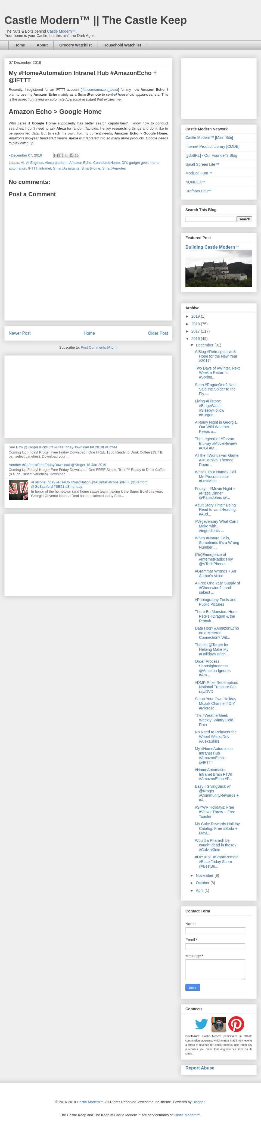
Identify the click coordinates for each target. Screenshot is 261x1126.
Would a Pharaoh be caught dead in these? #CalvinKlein (216, 845)
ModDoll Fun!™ (198, 173)
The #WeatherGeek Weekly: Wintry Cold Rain (214, 720)
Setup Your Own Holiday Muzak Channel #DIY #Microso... (215, 703)
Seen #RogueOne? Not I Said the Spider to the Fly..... (216, 389)
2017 (196, 331)
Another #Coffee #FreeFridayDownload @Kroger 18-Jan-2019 (57, 465)
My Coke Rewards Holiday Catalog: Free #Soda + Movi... (217, 828)
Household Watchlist (122, 45)
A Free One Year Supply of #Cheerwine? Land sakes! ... (217, 588)
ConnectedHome (106, 163)
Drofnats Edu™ (198, 191)
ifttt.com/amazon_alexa (100, 89)
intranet (45, 168)
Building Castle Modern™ (212, 247)
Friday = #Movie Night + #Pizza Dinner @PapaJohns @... (215, 493)
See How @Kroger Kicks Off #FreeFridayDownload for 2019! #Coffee (63, 447)
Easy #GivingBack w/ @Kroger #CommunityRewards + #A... (217, 793)
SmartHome (90, 168)
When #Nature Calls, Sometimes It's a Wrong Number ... (217, 542)
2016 (196, 338)
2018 (196, 324)
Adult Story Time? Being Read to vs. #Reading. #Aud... (216, 510)
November (205, 875)
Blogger (198, 1102)
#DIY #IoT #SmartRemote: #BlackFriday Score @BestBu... (217, 861)
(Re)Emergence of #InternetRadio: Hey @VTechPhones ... (214, 559)
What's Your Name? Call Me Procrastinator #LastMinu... (215, 476)
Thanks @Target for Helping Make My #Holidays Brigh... (212, 649)
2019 (196, 316)
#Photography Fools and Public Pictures (216, 602)
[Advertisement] (88, 396)
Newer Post (20, 333)
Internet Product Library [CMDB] (212, 146)
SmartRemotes (114, 168)
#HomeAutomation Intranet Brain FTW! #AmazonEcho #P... (213, 774)
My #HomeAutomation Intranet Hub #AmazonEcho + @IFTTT (214, 755)
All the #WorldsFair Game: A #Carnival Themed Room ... (217, 460)
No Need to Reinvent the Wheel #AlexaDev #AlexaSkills (216, 736)
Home (19, 45)
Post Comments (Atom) (99, 347)
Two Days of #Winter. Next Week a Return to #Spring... (217, 373)
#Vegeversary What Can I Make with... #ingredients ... (216, 526)
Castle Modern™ (61, 31)
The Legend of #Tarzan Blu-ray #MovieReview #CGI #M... (216, 443)
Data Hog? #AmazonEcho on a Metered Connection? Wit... (217, 633)
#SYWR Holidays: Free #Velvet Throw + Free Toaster (215, 812)
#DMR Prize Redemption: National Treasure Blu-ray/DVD (216, 687)
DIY (124, 163)
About (42, 45)
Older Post (158, 333)
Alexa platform (56, 163)
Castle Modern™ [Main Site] (209, 137)
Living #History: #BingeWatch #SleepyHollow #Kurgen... (209, 408)
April (200, 890)
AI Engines (34, 163)
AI (22, 163)
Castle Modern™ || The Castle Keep (95, 20)
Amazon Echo (80, 163)
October (203, 883)
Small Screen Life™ (202, 164)
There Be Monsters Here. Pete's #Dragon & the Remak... (216, 616)
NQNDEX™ (195, 182)
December (205, 345)
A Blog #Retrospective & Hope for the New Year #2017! (216, 356)
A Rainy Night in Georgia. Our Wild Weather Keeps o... (216, 427)
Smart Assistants (66, 168)
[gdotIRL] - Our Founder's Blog (211, 155)
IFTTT (33, 168)
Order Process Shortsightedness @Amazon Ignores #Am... (213, 668)
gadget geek (139, 163)
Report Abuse (200, 1067)
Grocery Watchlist (75, 45)
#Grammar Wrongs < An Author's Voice (215, 573)
